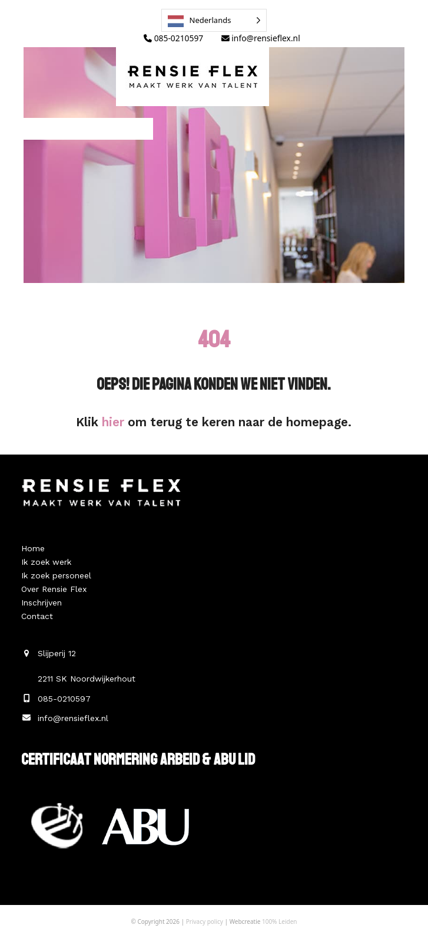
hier (113, 422)
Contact (37, 616)
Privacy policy (204, 921)
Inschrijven (41, 602)
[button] (76, 129)
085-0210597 (173, 38)
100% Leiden (279, 921)
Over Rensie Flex (54, 589)
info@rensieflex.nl (260, 38)
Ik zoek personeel (56, 575)
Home (33, 548)
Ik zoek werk (46, 562)
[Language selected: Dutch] (214, 20)
